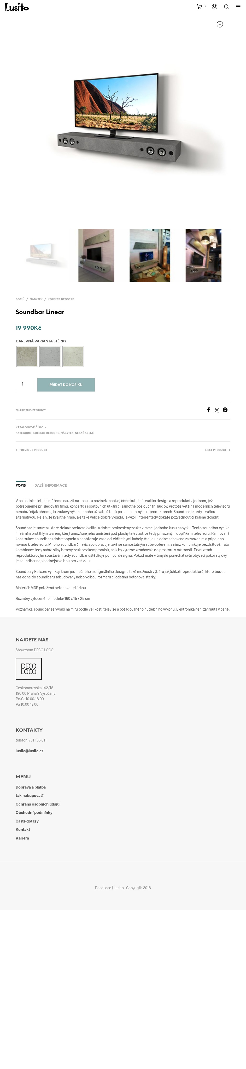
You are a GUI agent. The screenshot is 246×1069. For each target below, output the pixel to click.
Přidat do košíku (66, 385)
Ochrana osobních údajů (38, 804)
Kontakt (23, 829)
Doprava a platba (31, 787)
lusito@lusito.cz (29, 751)
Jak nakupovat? (30, 795)
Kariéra (22, 838)
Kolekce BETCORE (61, 299)
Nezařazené (84, 433)
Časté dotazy (27, 821)
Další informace (50, 485)
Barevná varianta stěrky (41, 341)
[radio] (27, 356)
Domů (20, 299)
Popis (21, 485)
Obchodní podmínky (34, 812)
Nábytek (36, 299)
